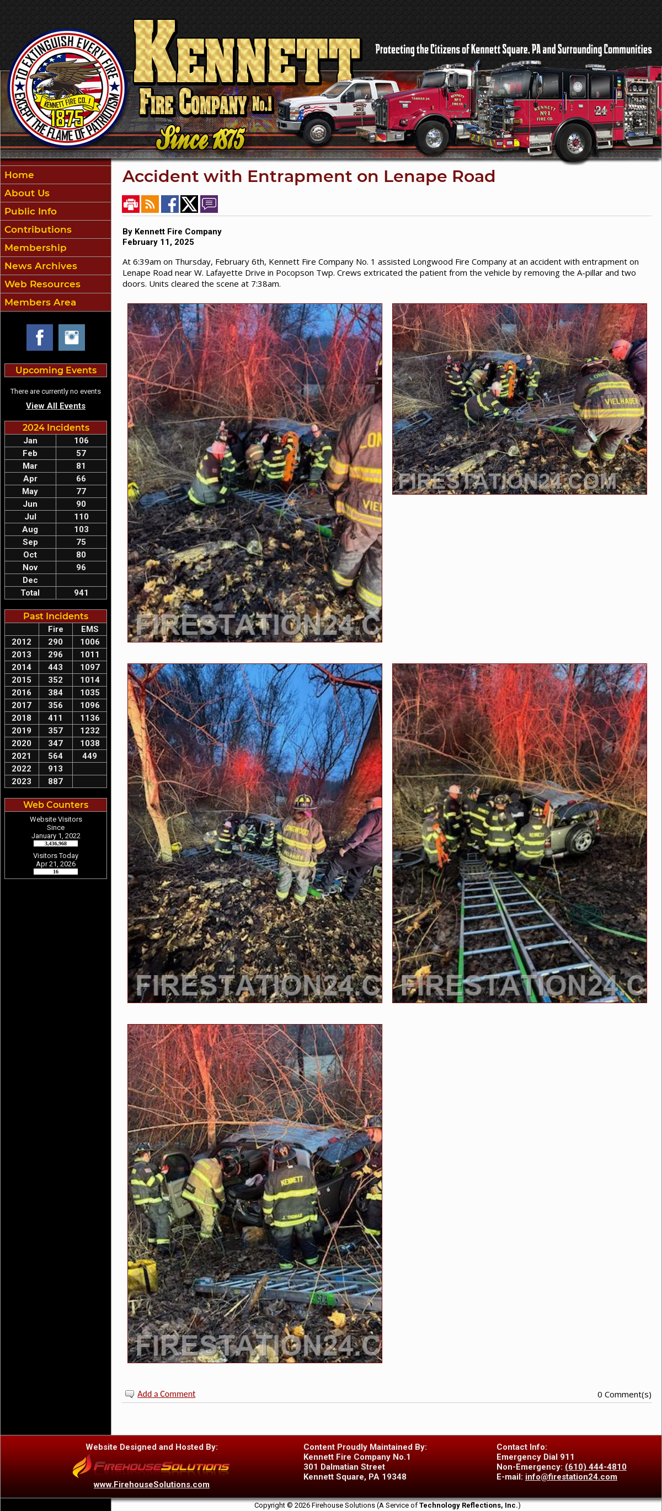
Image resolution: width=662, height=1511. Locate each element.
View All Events (56, 406)
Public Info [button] (29, 211)
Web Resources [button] (41, 284)
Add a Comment (166, 1394)
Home (18, 174)
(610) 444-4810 (596, 1467)
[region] (56, 238)
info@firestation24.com (571, 1477)
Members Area (39, 302)
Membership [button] (34, 247)
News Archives (39, 265)
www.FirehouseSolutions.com (152, 1484)
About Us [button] (26, 193)
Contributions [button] (37, 229)
